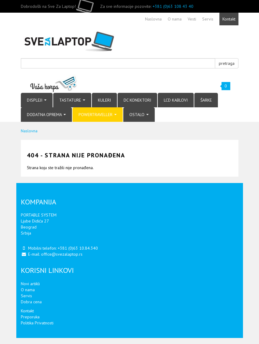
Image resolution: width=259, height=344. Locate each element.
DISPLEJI (37, 100)
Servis (26, 295)
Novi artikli (30, 283)
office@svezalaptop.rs (62, 254)
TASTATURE (72, 100)
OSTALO (139, 114)
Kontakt (27, 311)
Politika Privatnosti (37, 323)
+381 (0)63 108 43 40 (173, 6)
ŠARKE (206, 100)
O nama (28, 289)
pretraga (227, 63)
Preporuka (30, 317)
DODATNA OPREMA (46, 114)
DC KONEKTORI (137, 100)
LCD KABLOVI (176, 100)
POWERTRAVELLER (98, 114)
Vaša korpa (53, 83)
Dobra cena (31, 302)
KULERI (104, 100)
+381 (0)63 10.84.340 (78, 248)
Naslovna (29, 131)
